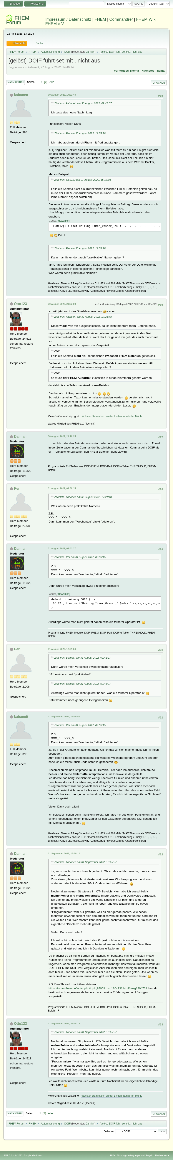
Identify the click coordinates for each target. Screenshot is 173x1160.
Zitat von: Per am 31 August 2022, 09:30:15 (80, 557)
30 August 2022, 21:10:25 (62, 436)
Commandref (121, 19)
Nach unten (15, 82)
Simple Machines (33, 1155)
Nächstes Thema (153, 70)
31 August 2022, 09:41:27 (62, 548)
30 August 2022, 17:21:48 (62, 94)
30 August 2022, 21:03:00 (62, 304)
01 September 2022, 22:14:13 (64, 1023)
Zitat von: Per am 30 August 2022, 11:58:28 (80, 133)
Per (17, 488)
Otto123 (20, 304)
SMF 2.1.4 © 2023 (13, 1155)
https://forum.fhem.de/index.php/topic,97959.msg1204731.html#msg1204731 (97, 988)
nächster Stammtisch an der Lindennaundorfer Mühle (111, 416)
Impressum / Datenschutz (68, 19)
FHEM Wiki (146, 19)
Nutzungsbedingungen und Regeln (135, 1155)
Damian (89, 51)
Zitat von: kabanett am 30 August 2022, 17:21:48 (83, 316)
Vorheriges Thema (126, 70)
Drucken (159, 82)
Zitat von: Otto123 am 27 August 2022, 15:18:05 (82, 179)
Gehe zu (108, 1131)
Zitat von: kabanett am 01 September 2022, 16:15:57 (85, 862)
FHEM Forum (17, 20)
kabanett (21, 95)
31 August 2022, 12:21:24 (62, 649)
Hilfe (112, 1155)
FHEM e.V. (55, 23)
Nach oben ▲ (162, 1155)
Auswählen (63, 220)
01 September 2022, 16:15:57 (64, 716)
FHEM (100, 19)
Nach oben (15, 1113)
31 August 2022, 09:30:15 (62, 488)
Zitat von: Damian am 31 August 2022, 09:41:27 (82, 657)
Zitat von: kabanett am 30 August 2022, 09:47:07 (83, 103)
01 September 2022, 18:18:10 (64, 853)
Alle (51, 82)
